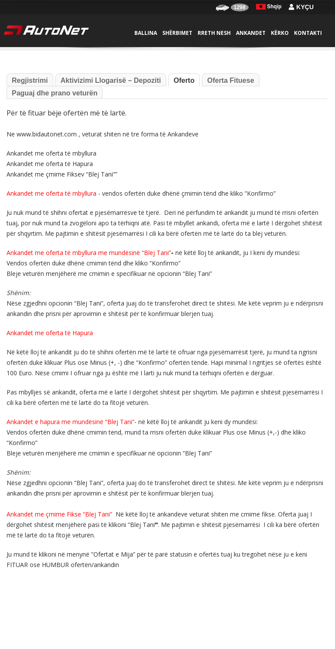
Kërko (280, 33)
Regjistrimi (30, 80)
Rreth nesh (214, 33)
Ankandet (251, 33)
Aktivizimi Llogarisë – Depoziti (111, 80)
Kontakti (308, 33)
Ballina (145, 33)
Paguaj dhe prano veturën (54, 93)
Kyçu (301, 6)
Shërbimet (177, 33)
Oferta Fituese (230, 80)
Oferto (184, 80)
